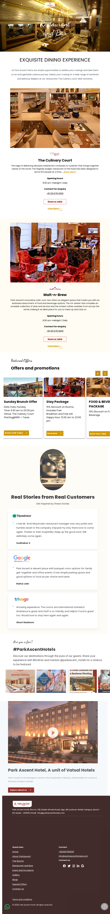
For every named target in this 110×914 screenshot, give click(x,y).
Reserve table (55, 201)
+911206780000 (76, 851)
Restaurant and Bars (33, 865)
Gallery (26, 874)
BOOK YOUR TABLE (16, 433)
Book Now (54, 433)
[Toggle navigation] (4, 5)
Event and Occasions (33, 870)
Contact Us (28, 888)
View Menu (55, 208)
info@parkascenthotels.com (83, 856)
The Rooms (28, 861)
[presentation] (97, 373)
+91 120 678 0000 (55, 193)
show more (70, 171)
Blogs (25, 879)
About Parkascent (32, 856)
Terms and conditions (32, 899)
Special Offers (30, 884)
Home (26, 851)
